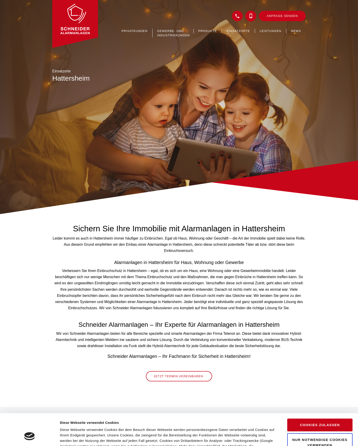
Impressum (214, 424)
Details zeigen (71, 437)
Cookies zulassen (320, 398)
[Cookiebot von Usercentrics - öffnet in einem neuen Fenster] (30, 437)
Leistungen (271, 31)
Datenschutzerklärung (180, 424)
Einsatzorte (238, 31)
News (296, 31)
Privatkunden (134, 31)
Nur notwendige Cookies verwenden (319, 415)
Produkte (207, 31)
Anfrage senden (282, 16)
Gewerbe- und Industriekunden (173, 33)
